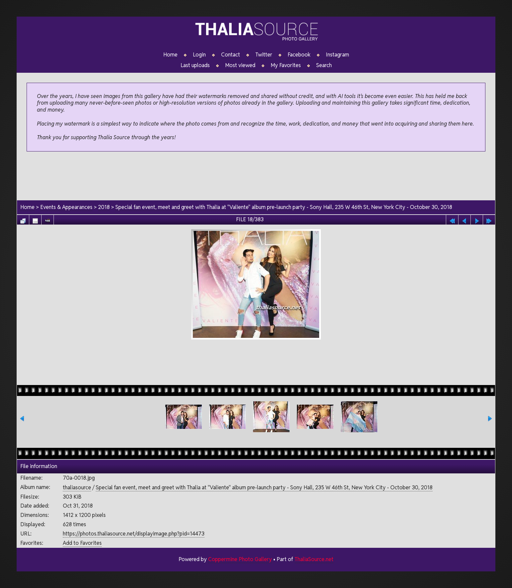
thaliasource (77, 487)
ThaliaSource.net (314, 559)
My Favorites (286, 65)
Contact (230, 54)
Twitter (263, 54)
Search (324, 65)
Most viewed (240, 65)
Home (170, 54)
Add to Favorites (82, 542)
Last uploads (195, 65)
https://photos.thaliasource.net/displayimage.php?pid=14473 (133, 533)
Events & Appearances (66, 207)
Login (199, 54)
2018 (104, 207)
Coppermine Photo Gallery (240, 559)
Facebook (299, 54)
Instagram (337, 54)
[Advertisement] (256, 176)
